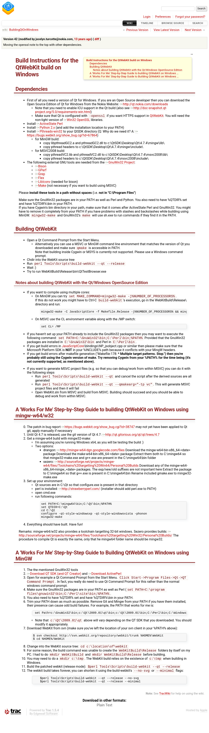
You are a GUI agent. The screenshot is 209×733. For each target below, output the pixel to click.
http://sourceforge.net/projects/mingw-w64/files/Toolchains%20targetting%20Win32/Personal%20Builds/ (95, 542)
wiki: (5, 30)
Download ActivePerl (104, 582)
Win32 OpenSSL (77, 120)
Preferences (163, 17)
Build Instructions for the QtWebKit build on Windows (119, 60)
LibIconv (42, 182)
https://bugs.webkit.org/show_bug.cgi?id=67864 (82, 134)
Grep (40, 174)
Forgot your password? (190, 17)
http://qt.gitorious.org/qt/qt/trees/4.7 (130, 440)
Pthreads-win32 (49, 132)
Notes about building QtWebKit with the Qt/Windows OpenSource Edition (137, 69)
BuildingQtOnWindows (23, 30)
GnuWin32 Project (120, 163)
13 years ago (82, 39)
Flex (39, 178)
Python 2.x (46, 128)
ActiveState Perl (50, 124)
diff (97, 39)
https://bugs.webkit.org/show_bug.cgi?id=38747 (98, 432)
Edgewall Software (45, 729)
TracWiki (164, 709)
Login (147, 17)
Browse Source (173, 23)
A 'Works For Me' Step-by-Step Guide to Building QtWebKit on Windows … (134, 76)
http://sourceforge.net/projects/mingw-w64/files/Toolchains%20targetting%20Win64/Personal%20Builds (91, 469)
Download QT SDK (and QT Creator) (54, 582)
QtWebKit (28, 67)
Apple (203, 726)
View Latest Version (167, 30)
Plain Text (104, 721)
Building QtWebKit (101, 66)
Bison (40, 167)
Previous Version (137, 30)
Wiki (130, 23)
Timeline (147, 23)
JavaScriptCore (73, 350)
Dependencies (98, 63)
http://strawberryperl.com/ (79, 494)
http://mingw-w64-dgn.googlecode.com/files (91, 455)
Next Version (193, 30)
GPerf (40, 170)
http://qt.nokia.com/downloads (144, 104)
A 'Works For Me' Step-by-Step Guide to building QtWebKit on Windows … (134, 73)
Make (40, 186)
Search (197, 23)
